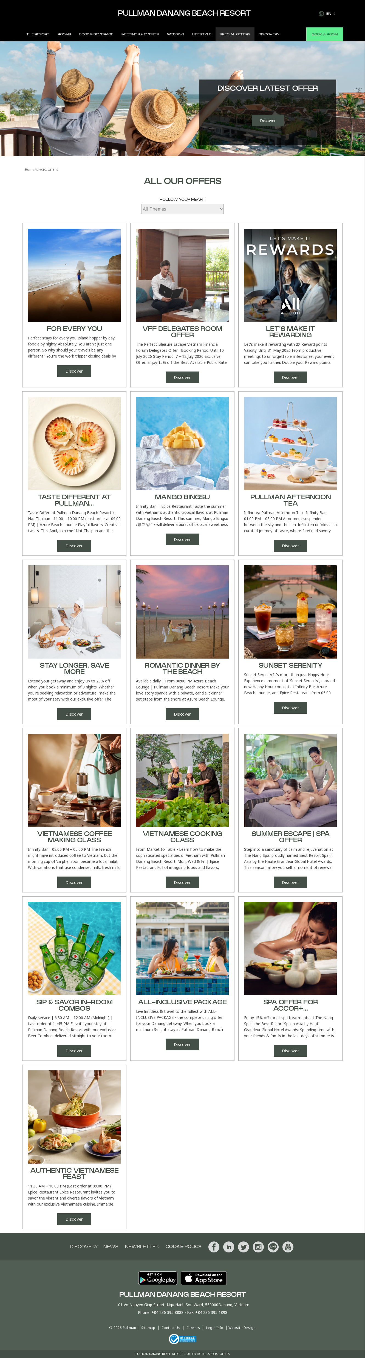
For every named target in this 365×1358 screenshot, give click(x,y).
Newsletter (142, 1246)
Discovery (269, 34)
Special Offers (235, 34)
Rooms (64, 34)
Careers (193, 1327)
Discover (268, 120)
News (110, 1246)
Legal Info (214, 1327)
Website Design (242, 1327)
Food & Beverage (96, 34)
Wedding (175, 34)
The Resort (37, 34)
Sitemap (148, 1327)
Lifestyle (201, 34)
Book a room (325, 34)
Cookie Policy (183, 1246)
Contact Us (171, 1327)
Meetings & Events (140, 34)
